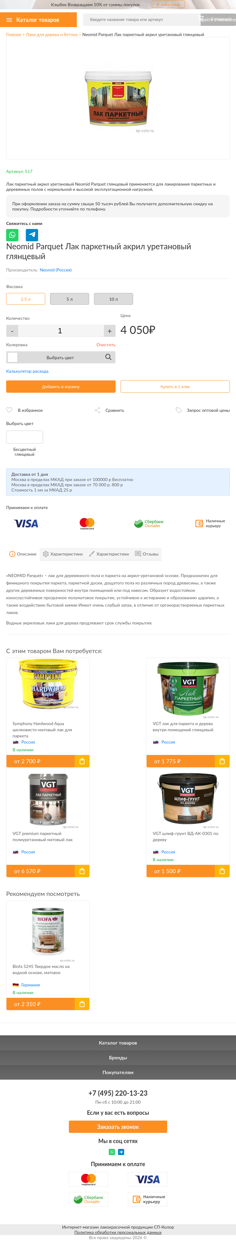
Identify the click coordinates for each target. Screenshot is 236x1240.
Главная (13, 34)
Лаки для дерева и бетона (51, 34)
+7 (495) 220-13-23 (118, 1093)
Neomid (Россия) (56, 269)
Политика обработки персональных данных (118, 1232)
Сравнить (114, 410)
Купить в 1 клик (175, 386)
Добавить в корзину (61, 386)
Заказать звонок (118, 1126)
